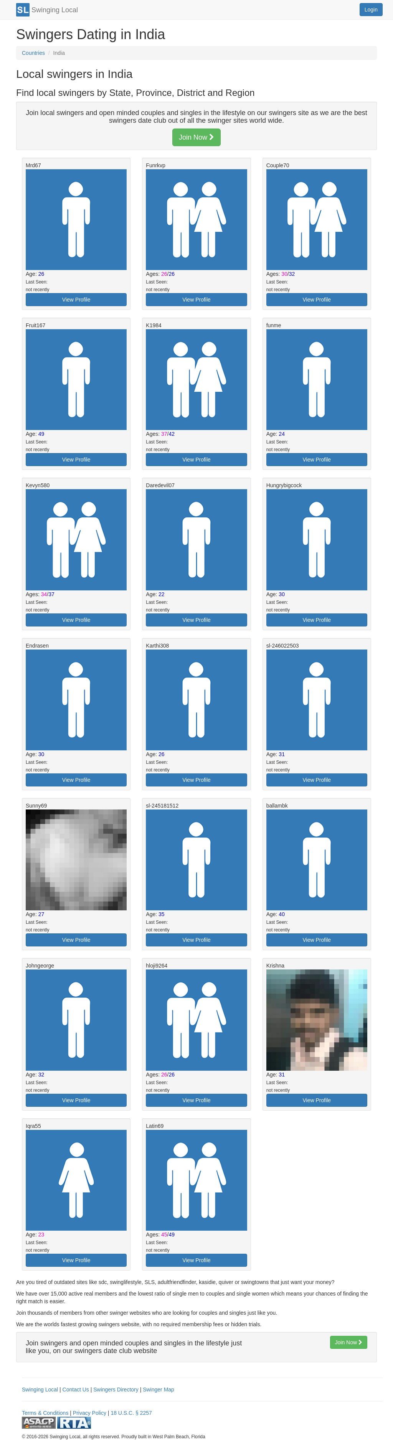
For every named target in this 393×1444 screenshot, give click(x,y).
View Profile (76, 300)
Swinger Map (158, 1389)
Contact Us (76, 1389)
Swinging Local (40, 1389)
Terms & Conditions (45, 1413)
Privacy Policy (89, 1413)
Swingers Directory (115, 1389)
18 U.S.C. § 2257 (131, 1413)
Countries (33, 53)
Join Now (196, 137)
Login (371, 10)
